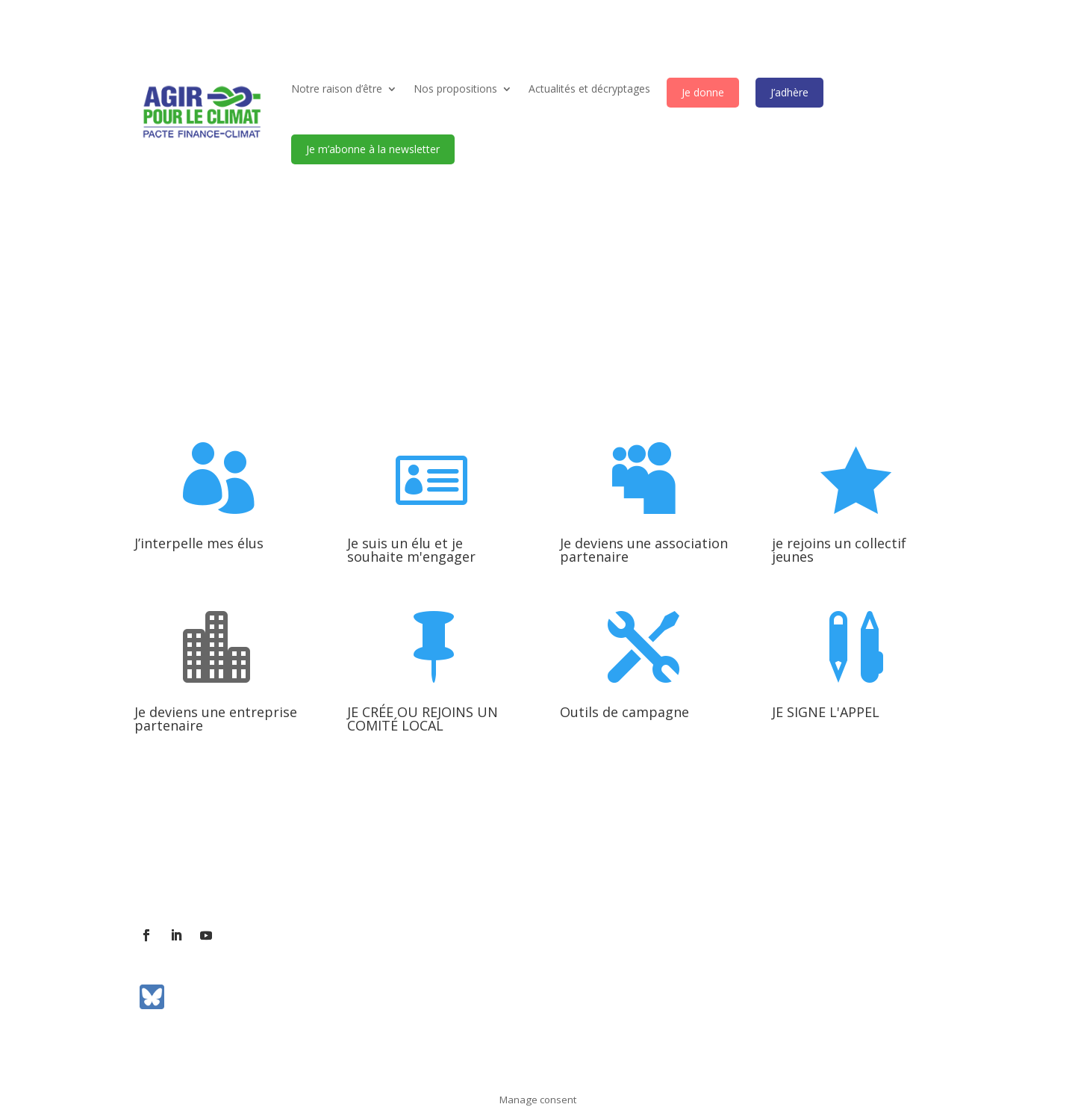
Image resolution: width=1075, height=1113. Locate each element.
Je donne (703, 92)
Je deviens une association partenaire (644, 549)
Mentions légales (535, 872)
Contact (233, 872)
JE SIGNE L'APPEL (825, 712)
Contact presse (304, 872)
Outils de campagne (624, 712)
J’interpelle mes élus (199, 543)
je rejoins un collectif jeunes (839, 549)
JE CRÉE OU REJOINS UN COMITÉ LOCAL (422, 718)
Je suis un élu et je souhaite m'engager (411, 549)
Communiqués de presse (418, 872)
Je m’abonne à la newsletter (373, 149)
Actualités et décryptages (589, 88)
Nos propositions (455, 88)
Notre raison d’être (336, 88)
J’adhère (789, 92)
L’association (165, 872)
